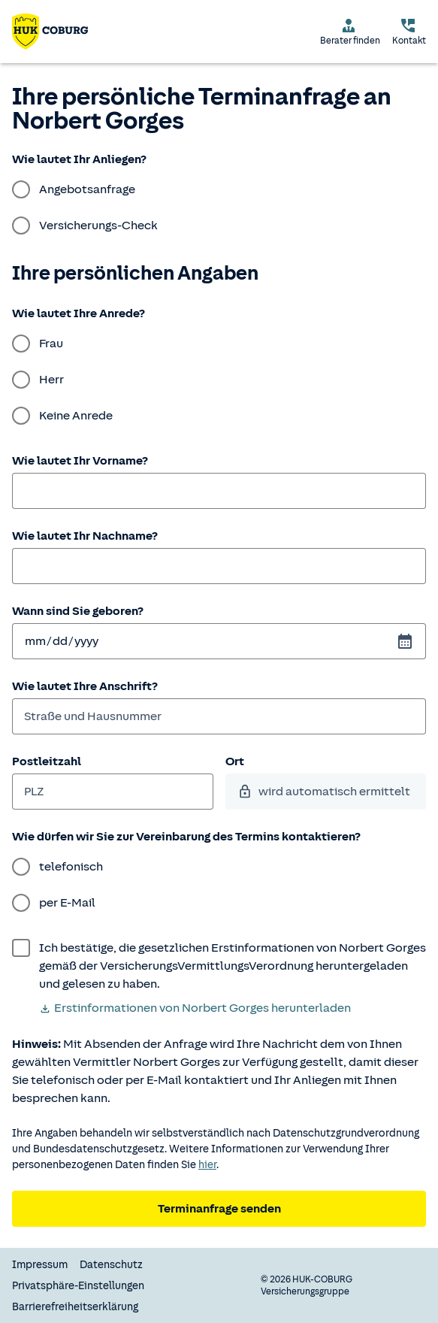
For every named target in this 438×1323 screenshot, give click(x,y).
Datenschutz (111, 1264)
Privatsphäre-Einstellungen (78, 1285)
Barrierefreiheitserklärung (75, 1306)
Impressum (40, 1264)
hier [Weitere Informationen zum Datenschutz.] (207, 1164)
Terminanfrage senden (219, 1209)
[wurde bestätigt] (219, 966)
